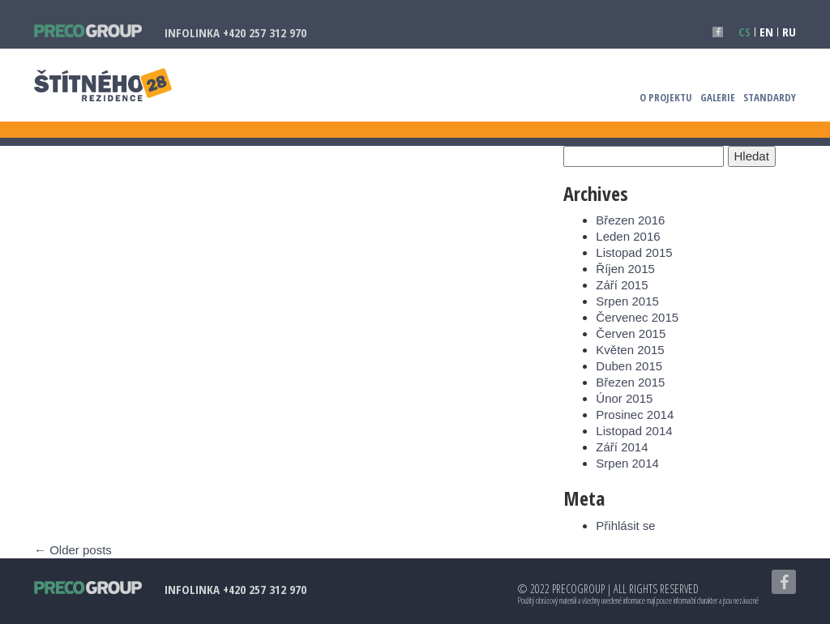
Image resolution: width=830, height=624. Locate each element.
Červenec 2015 (637, 317)
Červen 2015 (630, 333)
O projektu (666, 95)
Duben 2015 (629, 366)
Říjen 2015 (625, 269)
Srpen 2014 (627, 463)
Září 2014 (622, 447)
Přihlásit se (625, 525)
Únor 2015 (624, 398)
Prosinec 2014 (635, 414)
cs (744, 32)
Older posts (73, 550)
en (766, 32)
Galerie (717, 95)
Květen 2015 (630, 350)
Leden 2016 (628, 236)
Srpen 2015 (627, 301)
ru (789, 32)
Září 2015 (622, 285)
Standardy (769, 95)
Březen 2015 (630, 382)
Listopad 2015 (634, 252)
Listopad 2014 (634, 431)
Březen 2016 (630, 220)
